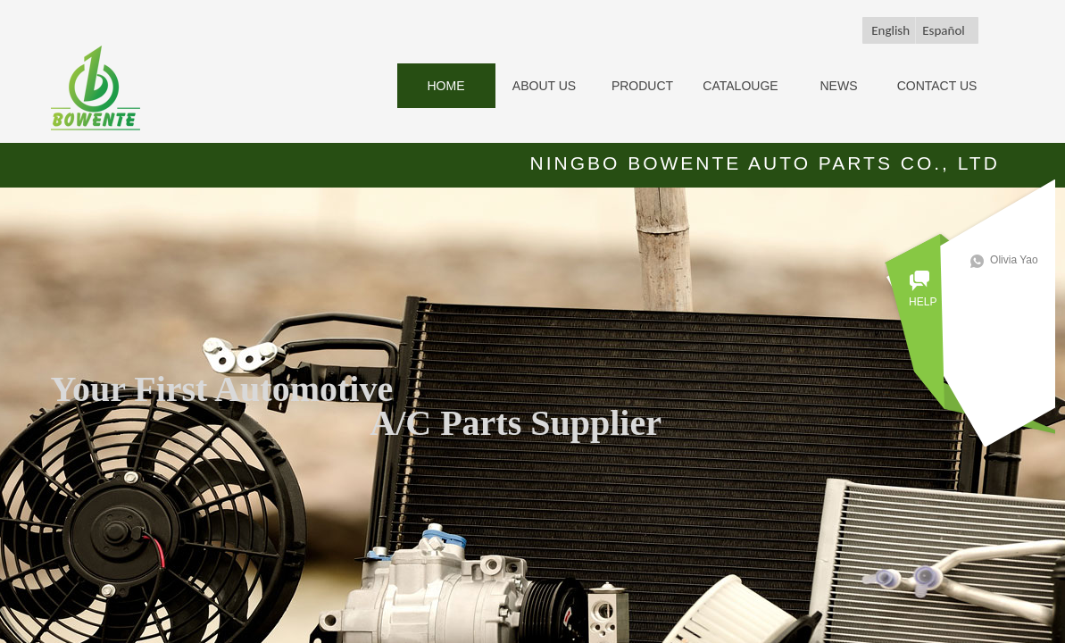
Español (943, 30)
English (890, 30)
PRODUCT (642, 86)
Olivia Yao (1019, 260)
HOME (446, 86)
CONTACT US (937, 86)
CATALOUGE (740, 86)
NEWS (839, 86)
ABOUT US (544, 86)
